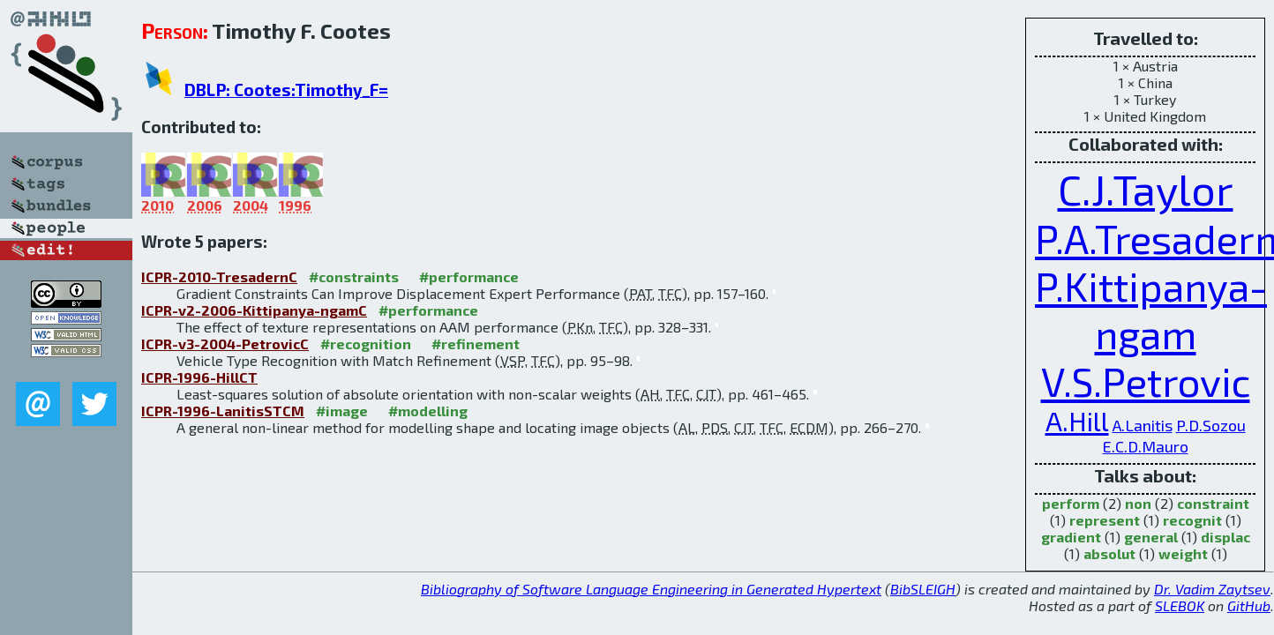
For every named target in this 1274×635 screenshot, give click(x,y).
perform (1070, 503)
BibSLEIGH (923, 588)
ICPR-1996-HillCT (199, 377)
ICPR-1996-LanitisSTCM (222, 410)
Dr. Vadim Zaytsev (1212, 588)
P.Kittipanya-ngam (1151, 309)
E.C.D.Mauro (1145, 446)
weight (1183, 553)
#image (342, 410)
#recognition (365, 343)
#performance (469, 276)
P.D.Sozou (1211, 425)
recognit (1192, 520)
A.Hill (1077, 421)
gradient (1071, 536)
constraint (1213, 503)
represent (1104, 520)
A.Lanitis (1143, 425)
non (1138, 503)
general (1151, 536)
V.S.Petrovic (1145, 381)
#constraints (354, 276)
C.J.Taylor (1145, 188)
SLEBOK (1179, 605)
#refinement (475, 343)
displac (1225, 536)
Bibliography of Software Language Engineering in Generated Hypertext (651, 588)
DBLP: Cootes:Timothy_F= (286, 89)
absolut (1109, 553)
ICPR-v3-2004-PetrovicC (225, 343)
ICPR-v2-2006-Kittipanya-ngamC (254, 310)
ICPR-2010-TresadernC (219, 276)
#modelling (428, 410)
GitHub (1248, 605)
